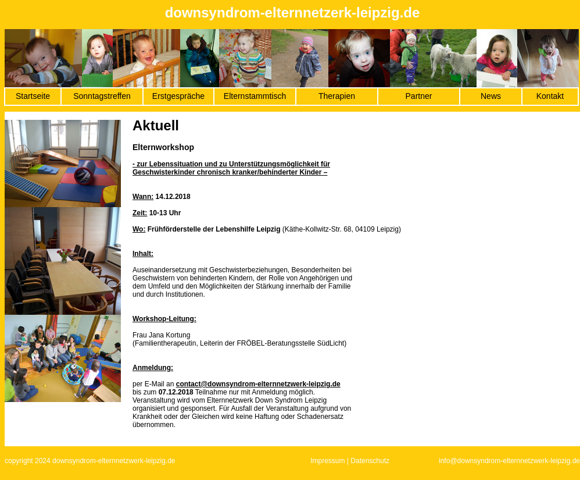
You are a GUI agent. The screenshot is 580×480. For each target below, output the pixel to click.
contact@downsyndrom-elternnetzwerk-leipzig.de (258, 384)
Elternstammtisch (255, 96)
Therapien (336, 96)
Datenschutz (369, 461)
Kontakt (550, 96)
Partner (419, 96)
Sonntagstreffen (102, 96)
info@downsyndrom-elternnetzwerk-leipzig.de (509, 461)
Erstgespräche (178, 96)
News (491, 96)
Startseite (33, 96)
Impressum (327, 461)
